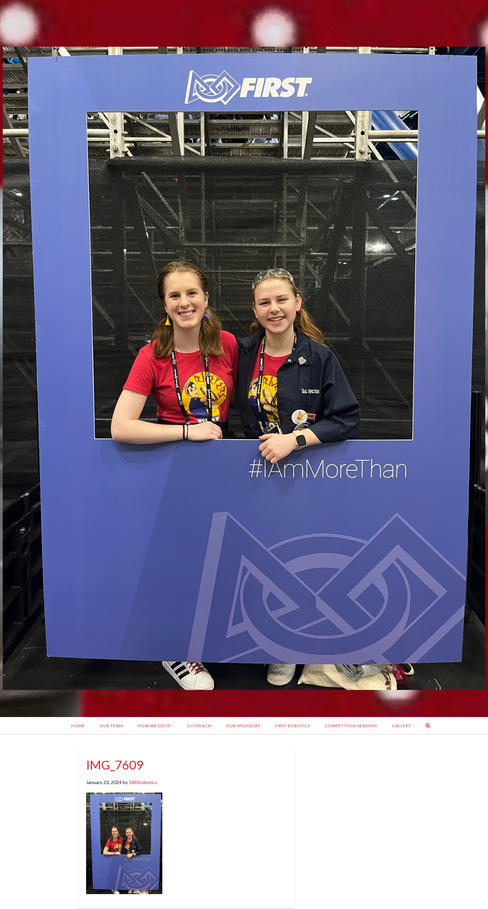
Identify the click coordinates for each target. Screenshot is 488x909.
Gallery (401, 725)
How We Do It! (155, 725)
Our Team (111, 725)
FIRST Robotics (292, 725)
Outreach (199, 725)
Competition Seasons (351, 725)
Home (78, 725)
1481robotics (143, 782)
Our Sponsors (243, 725)
